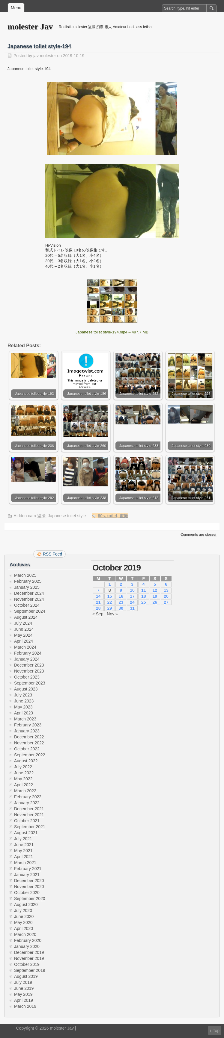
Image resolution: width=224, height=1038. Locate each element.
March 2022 (25, 790)
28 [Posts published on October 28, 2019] (98, 608)
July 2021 (23, 838)
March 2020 (25, 934)
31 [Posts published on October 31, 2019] (132, 608)
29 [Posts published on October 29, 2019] (109, 608)
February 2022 (27, 796)
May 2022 (23, 778)
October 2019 (27, 964)
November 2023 (29, 671)
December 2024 (29, 593)
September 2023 (29, 683)
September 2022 (29, 754)
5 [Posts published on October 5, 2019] (155, 584)
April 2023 (23, 713)
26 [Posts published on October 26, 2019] (155, 602)
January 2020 (27, 946)
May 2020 (23, 922)
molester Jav (30, 26)
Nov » (112, 613)
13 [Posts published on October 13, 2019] (166, 590)
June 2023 (24, 701)
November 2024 (29, 599)
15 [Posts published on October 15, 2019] (109, 596)
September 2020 (29, 898)
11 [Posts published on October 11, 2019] (143, 590)
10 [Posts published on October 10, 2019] (132, 590)
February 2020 (27, 940)
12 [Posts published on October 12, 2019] (155, 590)
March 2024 (25, 647)
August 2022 (26, 760)
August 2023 (26, 689)
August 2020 (26, 904)
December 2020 (29, 880)
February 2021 (27, 868)
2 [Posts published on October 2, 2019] (121, 584)
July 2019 (23, 982)
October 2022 (27, 748)
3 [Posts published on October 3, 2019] (132, 584)
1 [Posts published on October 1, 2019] (110, 584)
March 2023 (25, 719)
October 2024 (27, 605)
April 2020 (23, 928)
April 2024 (23, 641)
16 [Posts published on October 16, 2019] (120, 596)
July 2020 (23, 910)
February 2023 (27, 725)
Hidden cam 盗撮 (29, 515)
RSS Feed (52, 554)
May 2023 (23, 707)
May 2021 (23, 850)
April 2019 (23, 1000)
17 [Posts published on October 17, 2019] (132, 596)
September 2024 (29, 611)
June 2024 (24, 629)
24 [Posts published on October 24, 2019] (132, 602)
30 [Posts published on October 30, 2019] (120, 608)
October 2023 (27, 677)
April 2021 (23, 856)
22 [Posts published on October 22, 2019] (109, 602)
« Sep (97, 613)
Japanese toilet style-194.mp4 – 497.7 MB (112, 332)
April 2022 (23, 784)
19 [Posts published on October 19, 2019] (155, 596)
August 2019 (26, 976)
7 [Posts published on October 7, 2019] (98, 590)
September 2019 (29, 970)
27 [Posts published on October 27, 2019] (166, 602)
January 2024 (27, 659)
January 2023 (27, 731)
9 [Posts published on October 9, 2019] (121, 590)
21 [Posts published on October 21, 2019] (98, 602)
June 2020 (24, 916)
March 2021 (25, 862)
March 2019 (25, 1006)
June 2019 (24, 988)
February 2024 (27, 653)
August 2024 (26, 617)
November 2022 (29, 742)
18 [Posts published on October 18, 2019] (143, 596)
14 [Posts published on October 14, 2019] (98, 596)
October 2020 (27, 892)
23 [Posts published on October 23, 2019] (120, 602)
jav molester (44, 55)
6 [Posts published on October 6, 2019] (166, 584)
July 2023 (23, 695)
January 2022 (27, 802)
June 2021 (24, 844)
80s (101, 515)
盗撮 (124, 515)
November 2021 (29, 814)
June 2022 (24, 772)
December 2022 (29, 737)
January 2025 (27, 587)
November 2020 (29, 886)
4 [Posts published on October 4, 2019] (143, 584)
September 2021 (29, 826)
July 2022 (23, 766)
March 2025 (25, 575)
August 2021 (26, 832)
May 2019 (23, 994)
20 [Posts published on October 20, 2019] (166, 596)
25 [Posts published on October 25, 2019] (143, 602)
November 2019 (29, 958)
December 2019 (29, 952)
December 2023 (29, 665)
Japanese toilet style (67, 515)
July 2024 (23, 623)
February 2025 (27, 581)
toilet (112, 515)
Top (216, 1030)
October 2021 (27, 820)
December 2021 (29, 808)
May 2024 (23, 635)
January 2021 (27, 874)
